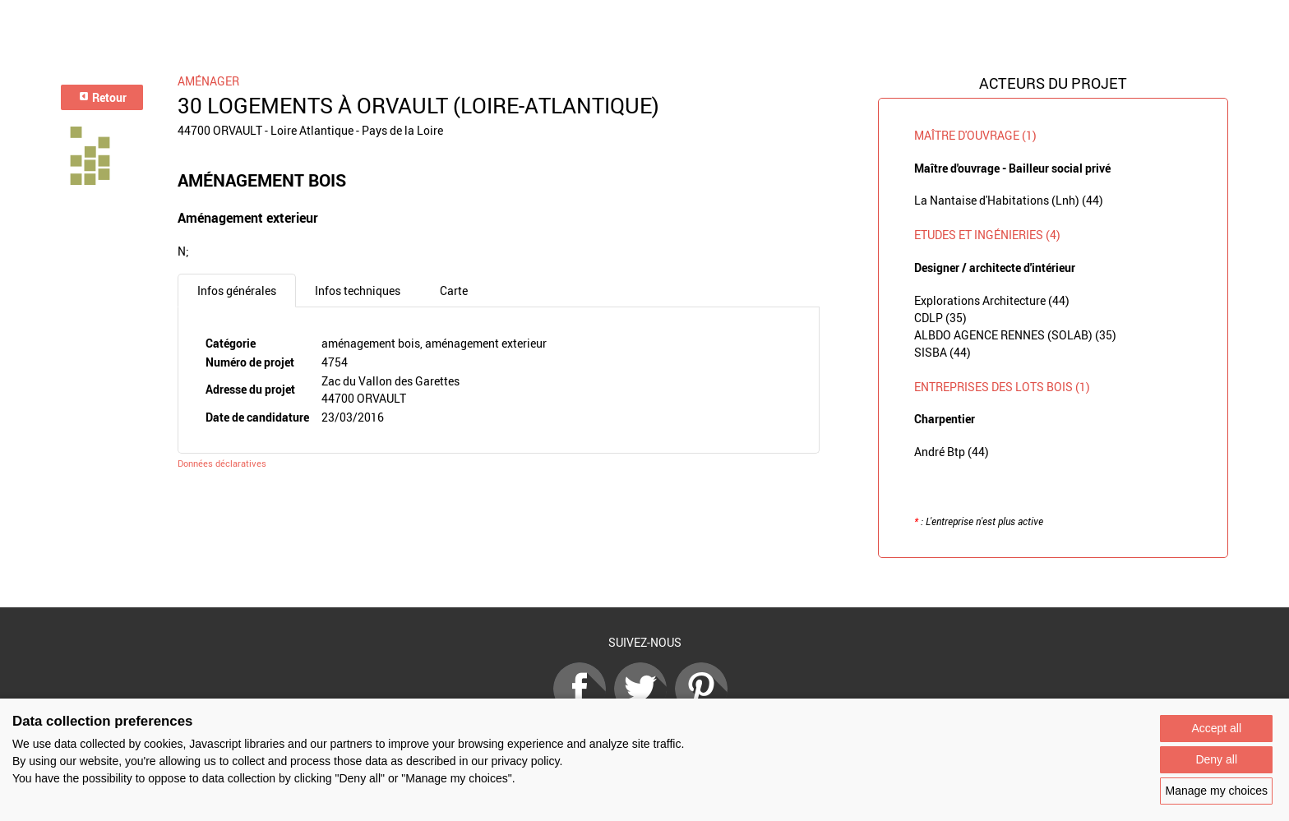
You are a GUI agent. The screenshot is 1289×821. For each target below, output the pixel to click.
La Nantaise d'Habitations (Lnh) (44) (1008, 200)
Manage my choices (1216, 790)
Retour (102, 97)
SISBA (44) (942, 352)
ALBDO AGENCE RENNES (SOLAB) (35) (1015, 335)
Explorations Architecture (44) (992, 300)
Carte (454, 290)
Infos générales (236, 290)
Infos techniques (357, 290)
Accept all (1216, 728)
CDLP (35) (940, 317)
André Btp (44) (951, 451)
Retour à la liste (644, 583)
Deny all (1216, 759)
